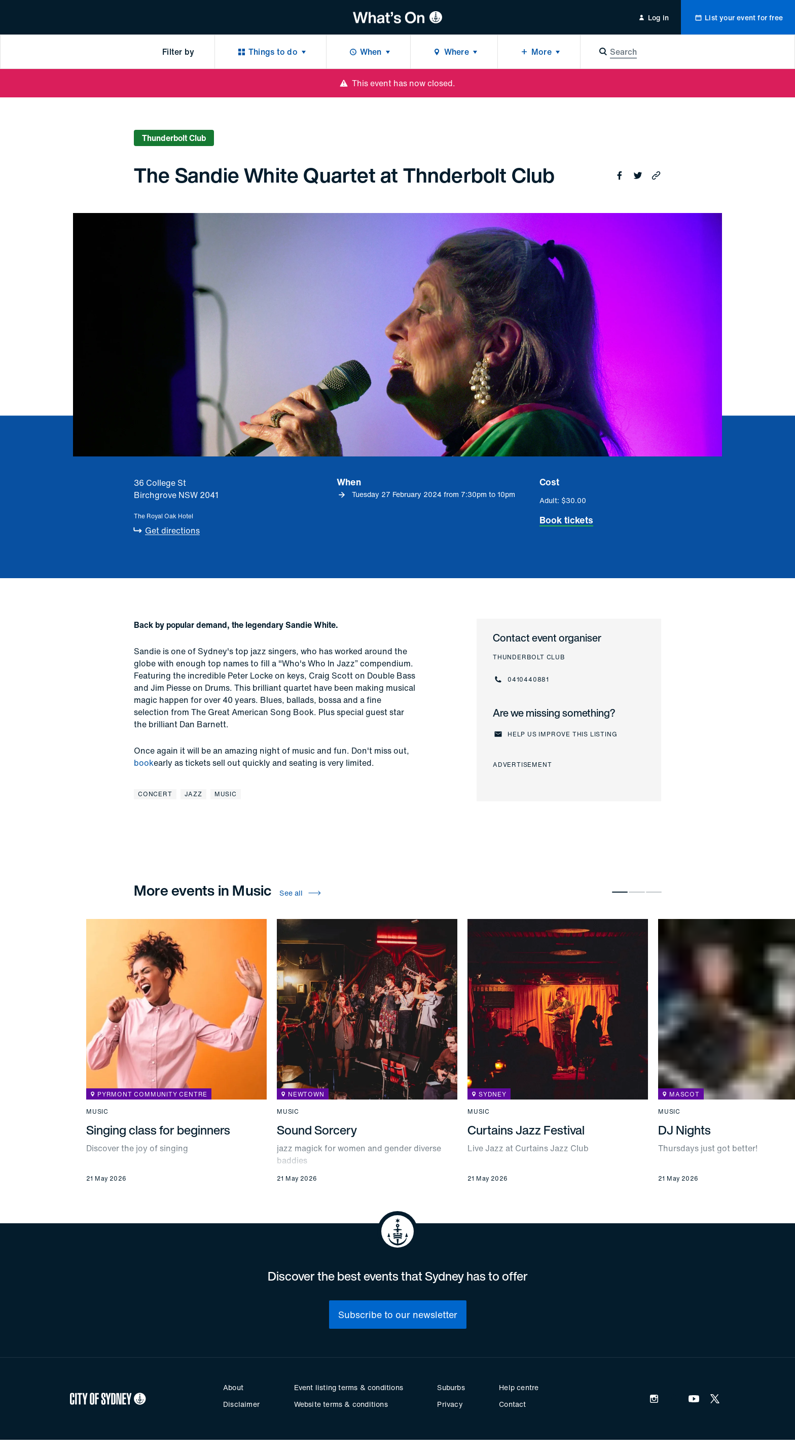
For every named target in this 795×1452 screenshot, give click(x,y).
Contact (512, 1404)
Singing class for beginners (158, 1130)
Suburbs (450, 1387)
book (144, 763)
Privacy (449, 1404)
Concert (155, 794)
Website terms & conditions (341, 1404)
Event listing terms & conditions (348, 1387)
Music (225, 794)
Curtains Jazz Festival (526, 1130)
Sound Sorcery (317, 1130)
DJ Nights (684, 1130)
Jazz (193, 794)
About (233, 1387)
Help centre (518, 1387)
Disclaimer (241, 1404)
